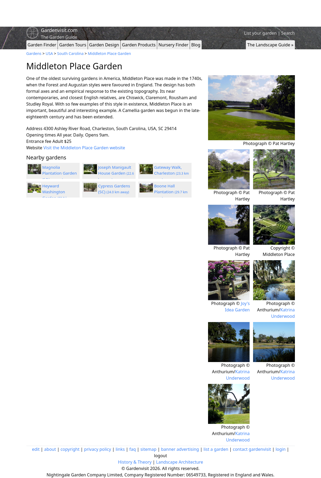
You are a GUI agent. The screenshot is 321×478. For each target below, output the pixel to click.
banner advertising (180, 449)
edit (36, 449)
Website (34, 148)
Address (34, 128)
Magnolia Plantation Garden (59, 173)
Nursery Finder (173, 45)
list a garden (216, 449)
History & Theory (135, 462)
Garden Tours (72, 45)
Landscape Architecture (179, 462)
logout (160, 456)
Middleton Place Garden (109, 53)
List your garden (260, 33)
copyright (69, 449)
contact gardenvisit (252, 449)
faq (132, 449)
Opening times (41, 135)
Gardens (34, 53)
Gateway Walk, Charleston (171, 173)
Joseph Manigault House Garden (116, 173)
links (120, 449)
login (280, 449)
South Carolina (70, 53)
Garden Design (104, 45)
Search (288, 33)
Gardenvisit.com (59, 30)
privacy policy (97, 449)
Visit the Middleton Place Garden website (84, 148)
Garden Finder (42, 45)
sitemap (148, 449)
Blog (195, 45)
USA (49, 53)
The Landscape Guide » (270, 45)
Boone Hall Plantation (171, 192)
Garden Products (139, 45)
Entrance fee (38, 141)
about (50, 449)
